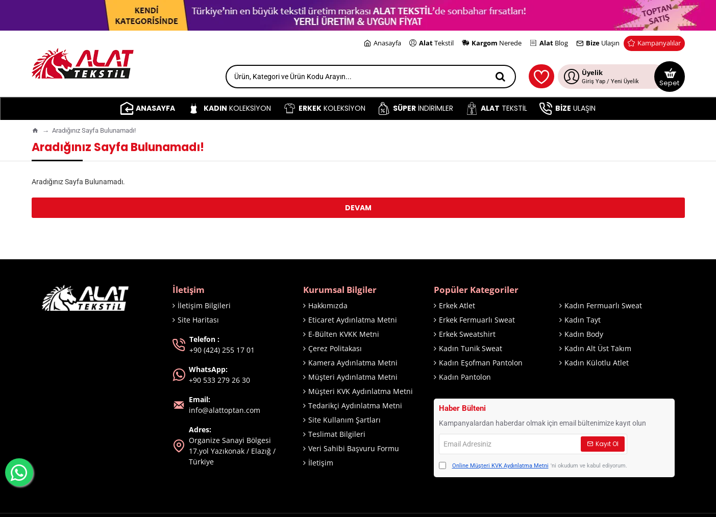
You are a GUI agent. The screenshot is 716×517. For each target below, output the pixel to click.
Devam (358, 208)
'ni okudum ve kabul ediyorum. (533, 466)
